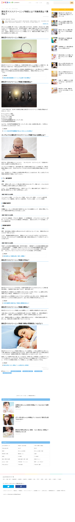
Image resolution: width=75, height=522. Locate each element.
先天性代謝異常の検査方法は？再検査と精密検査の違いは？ (16, 303)
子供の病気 (20, 464)
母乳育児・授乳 (5, 453)
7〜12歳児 (36, 456)
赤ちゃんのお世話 (21, 451)
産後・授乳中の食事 (6, 459)
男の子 (35, 448)
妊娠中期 (24, 479)
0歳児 (3, 451)
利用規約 (20, 490)
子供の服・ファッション (23, 461)
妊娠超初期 (14, 479)
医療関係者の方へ (52, 490)
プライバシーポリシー (28, 490)
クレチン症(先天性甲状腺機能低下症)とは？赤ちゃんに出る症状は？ (18, 131)
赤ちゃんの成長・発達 (28, 371)
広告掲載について (37, 490)
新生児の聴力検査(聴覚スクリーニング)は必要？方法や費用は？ (17, 77)
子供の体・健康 (37, 464)
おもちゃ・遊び (5, 461)
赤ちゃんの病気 (38, 371)
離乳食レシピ (20, 453)
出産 (34, 479)
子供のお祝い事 (5, 448)
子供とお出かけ (5, 464)
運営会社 (15, 490)
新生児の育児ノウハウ (16, 371)
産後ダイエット (37, 459)
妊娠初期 (19, 479)
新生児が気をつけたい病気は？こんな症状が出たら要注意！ (16, 365)
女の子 (19, 448)
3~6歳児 (54, 479)
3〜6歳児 (20, 456)
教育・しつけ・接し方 (38, 461)
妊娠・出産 (39, 2)
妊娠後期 (30, 479)
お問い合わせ (44, 490)
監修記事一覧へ (46, 23)
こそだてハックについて (7, 490)
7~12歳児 (59, 479)
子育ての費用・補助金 (38, 445)
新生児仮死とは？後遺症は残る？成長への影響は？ (14, 256)
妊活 (30, 2)
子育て (47, 2)
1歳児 (35, 453)
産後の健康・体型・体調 (23, 459)
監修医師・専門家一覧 (61, 490)
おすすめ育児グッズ (6, 445)
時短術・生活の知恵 (22, 445)
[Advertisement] (12, 385)
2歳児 (3, 456)
